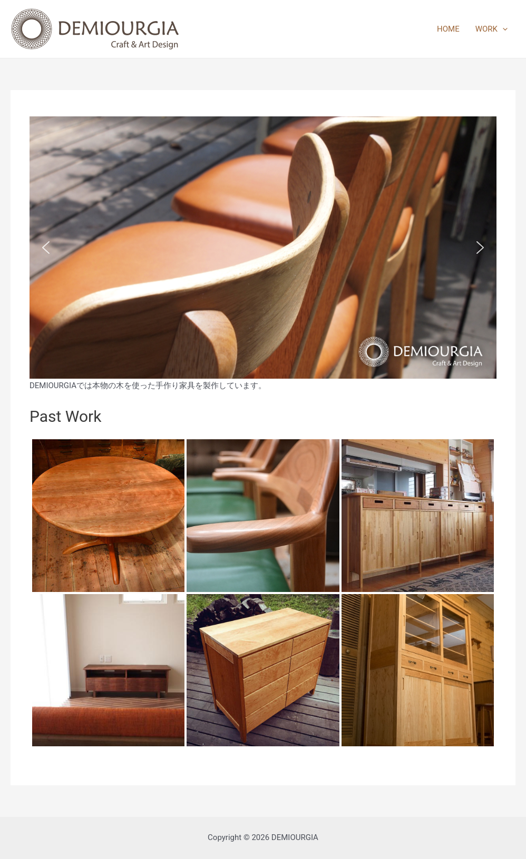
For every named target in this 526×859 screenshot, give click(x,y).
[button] (45, 247)
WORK (491, 29)
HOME (448, 29)
